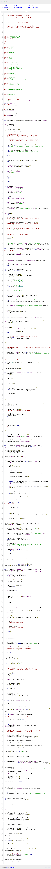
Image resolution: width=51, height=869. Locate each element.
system (35, 5)
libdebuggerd (34, 7)
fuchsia (3, 5)
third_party (9, 5)
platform (29, 5)
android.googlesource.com (19, 5)
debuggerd (27, 7)
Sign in (48, 1)
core (39, 5)
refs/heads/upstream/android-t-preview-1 (12, 7)
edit (29, 11)
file (25, 11)
